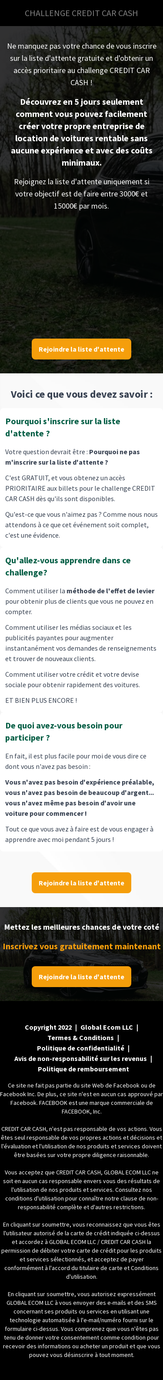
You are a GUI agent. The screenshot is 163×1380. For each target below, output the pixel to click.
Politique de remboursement (83, 1068)
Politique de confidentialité (80, 1048)
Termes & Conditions (80, 1037)
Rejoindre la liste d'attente (81, 349)
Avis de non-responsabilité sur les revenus (80, 1058)
